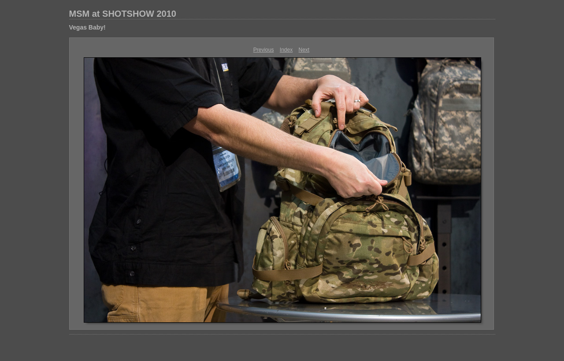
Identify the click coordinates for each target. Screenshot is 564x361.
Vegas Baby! (87, 27)
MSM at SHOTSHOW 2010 (122, 14)
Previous (263, 50)
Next (304, 50)
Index (286, 50)
